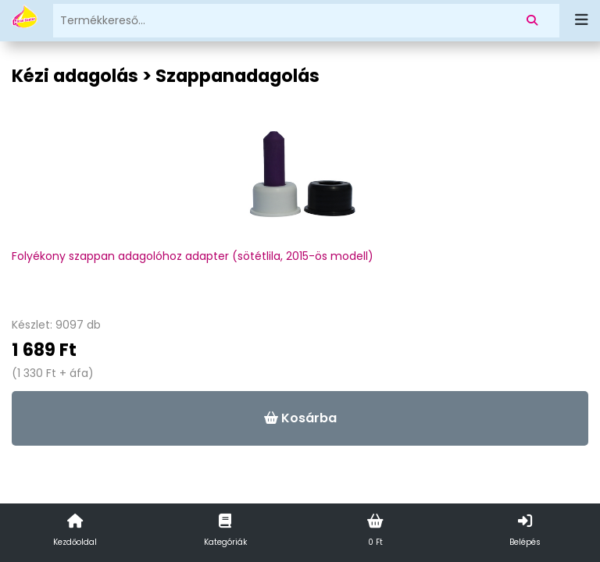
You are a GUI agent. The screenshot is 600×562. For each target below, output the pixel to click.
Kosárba (300, 418)
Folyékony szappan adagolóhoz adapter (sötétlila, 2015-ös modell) (192, 256)
